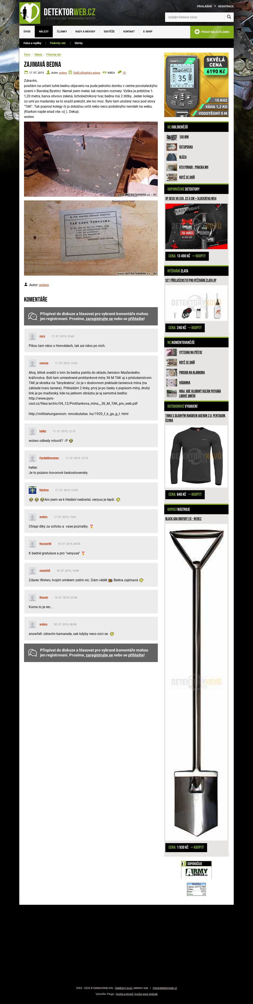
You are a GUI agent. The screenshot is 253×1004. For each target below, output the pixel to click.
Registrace (226, 6)
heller (42, 431)
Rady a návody (85, 31)
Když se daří (187, 177)
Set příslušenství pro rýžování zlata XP (190, 280)
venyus (43, 363)
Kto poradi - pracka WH (193, 167)
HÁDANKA (184, 382)
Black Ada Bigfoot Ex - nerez (183, 519)
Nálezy (43, 31)
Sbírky (79, 43)
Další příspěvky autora (86, 72)
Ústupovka (186, 147)
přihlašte (136, 319)
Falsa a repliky (32, 43)
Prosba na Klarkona (192, 372)
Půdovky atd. (58, 43)
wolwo (63, 72)
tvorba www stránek (146, 994)
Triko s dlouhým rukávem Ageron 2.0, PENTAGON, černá (195, 418)
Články (62, 31)
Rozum (43, 597)
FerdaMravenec (49, 457)
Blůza (183, 157)
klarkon (44, 489)
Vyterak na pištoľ (190, 352)
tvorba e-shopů (124, 994)
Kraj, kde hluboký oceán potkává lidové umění (200, 393)
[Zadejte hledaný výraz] (199, 17)
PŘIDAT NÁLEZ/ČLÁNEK (211, 32)
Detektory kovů (123, 988)
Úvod (27, 31)
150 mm (184, 137)
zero (42, 336)
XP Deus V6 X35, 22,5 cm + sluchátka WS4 (190, 198)
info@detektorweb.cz (165, 988)
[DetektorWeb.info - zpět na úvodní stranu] (60, 13)
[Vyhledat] (229, 17)
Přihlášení (204, 6)
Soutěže (109, 31)
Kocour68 (45, 543)
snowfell (44, 570)
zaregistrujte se (99, 319)
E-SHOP (147, 31)
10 (124, 72)
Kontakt (129, 31)
